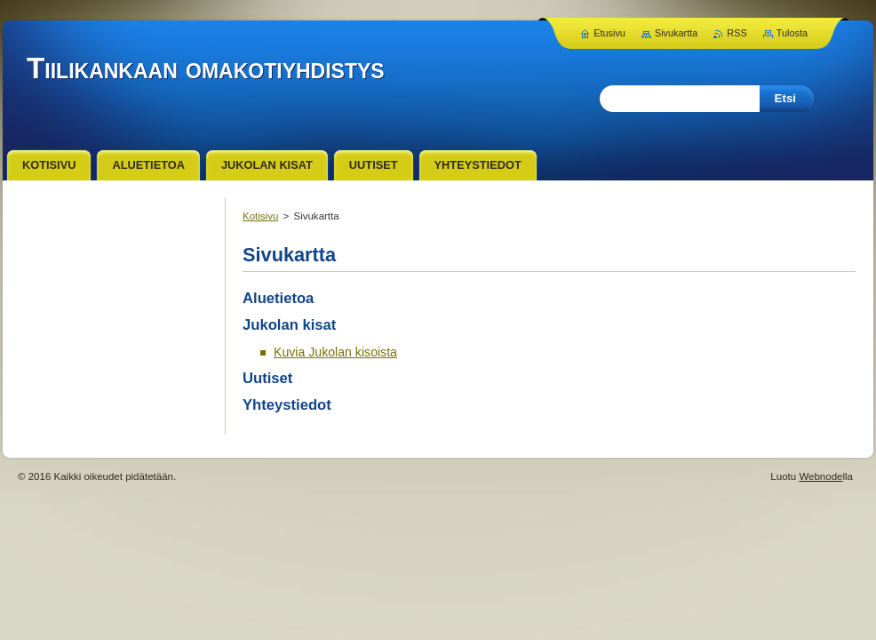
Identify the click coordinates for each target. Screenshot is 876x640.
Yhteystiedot (287, 404)
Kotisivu (260, 216)
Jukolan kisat (289, 324)
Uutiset (267, 378)
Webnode (820, 476)
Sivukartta (676, 33)
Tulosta (792, 33)
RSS (736, 33)
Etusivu (609, 33)
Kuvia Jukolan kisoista (335, 352)
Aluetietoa (278, 298)
